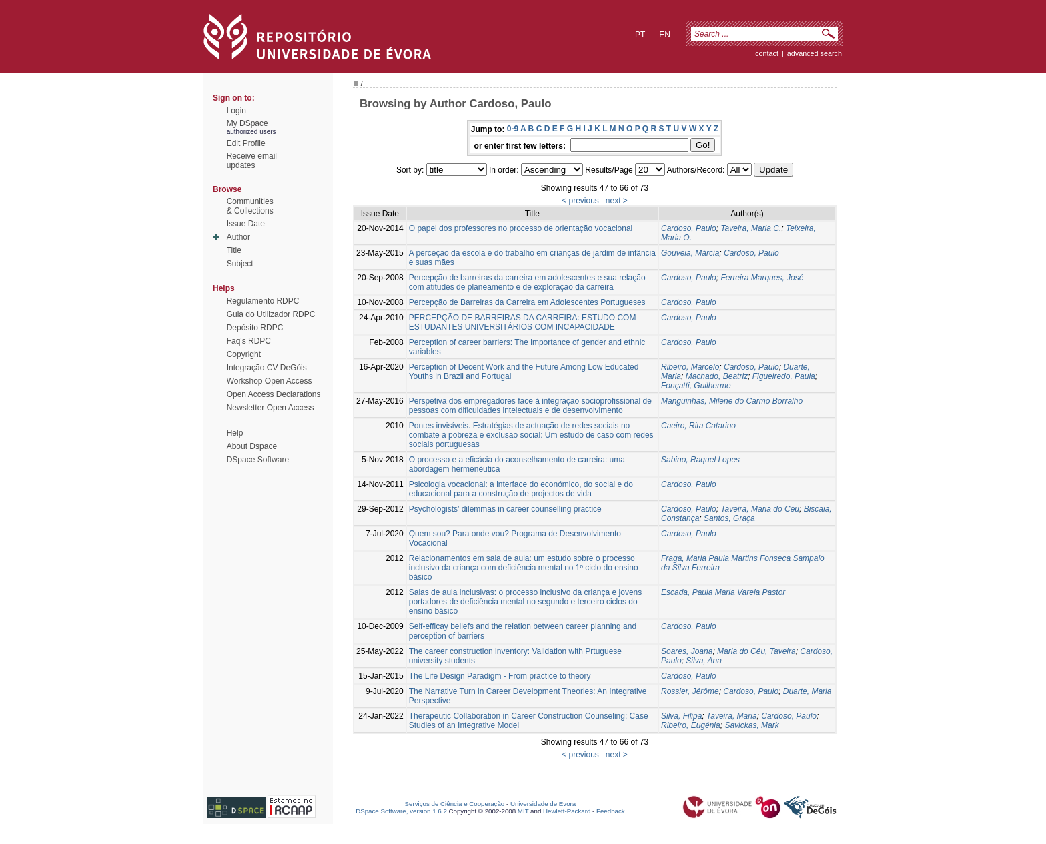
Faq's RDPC (249, 341)
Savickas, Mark (751, 725)
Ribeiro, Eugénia (690, 725)
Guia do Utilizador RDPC (271, 314)
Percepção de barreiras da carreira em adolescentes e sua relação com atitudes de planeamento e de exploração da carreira (527, 282)
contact (766, 53)
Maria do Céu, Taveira (756, 651)
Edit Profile (246, 143)
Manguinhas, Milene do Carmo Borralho (732, 401)
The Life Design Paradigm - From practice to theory (500, 676)
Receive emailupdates (252, 160)
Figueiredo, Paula (783, 376)
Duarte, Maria (807, 691)
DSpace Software (258, 459)
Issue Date (246, 223)
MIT (523, 811)
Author (238, 237)
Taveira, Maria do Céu (759, 509)
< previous (580, 200)
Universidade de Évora (543, 803)
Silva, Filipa (681, 716)
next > (617, 200)
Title (234, 250)
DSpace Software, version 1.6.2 (401, 811)
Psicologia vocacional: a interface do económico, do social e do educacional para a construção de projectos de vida (521, 489)
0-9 (512, 128)
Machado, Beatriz (717, 376)
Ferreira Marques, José (761, 277)
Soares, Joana (686, 651)
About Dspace (252, 446)
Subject (240, 263)
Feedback (610, 811)
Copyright (244, 354)
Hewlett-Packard (566, 811)
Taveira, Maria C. (750, 228)
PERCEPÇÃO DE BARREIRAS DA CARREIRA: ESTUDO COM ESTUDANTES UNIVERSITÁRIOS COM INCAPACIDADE (522, 322)
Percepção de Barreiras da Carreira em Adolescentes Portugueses (527, 302)
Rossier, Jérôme (690, 691)
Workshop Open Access (269, 381)
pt (640, 34)
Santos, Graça (729, 518)
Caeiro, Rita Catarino (698, 425)
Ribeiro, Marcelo (690, 367)
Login (236, 110)
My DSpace (247, 123)
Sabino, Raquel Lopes (700, 459)
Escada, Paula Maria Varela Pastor (723, 592)
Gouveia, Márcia (690, 253)
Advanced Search (814, 53)
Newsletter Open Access (270, 407)
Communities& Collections (250, 206)
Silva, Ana (704, 660)
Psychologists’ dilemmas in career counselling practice (505, 509)
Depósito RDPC (255, 327)
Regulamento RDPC (263, 301)
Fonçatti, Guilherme (696, 385)
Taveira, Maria (731, 716)
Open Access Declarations (274, 394)
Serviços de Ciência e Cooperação (455, 803)
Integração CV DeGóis (267, 367)
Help (235, 433)
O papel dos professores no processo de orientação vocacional (521, 228)
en (664, 34)
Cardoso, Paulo (688, 228)
